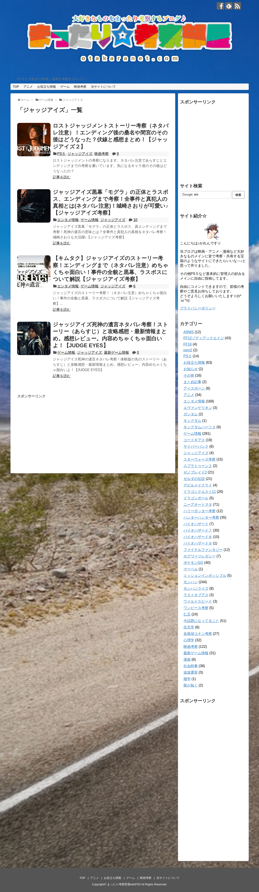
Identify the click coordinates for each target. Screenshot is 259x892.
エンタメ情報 (68, 220)
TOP (16, 86)
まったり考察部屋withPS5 (124, 884)
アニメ (28, 86)
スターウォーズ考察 (200, 459)
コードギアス (194, 440)
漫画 (187, 659)
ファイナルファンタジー (203, 550)
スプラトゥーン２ (198, 466)
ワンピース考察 (196, 608)
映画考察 (80, 86)
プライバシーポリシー (198, 308)
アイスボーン (194, 388)
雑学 (187, 679)
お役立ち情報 (46, 86)
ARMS (189, 332)
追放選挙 (191, 672)
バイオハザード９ (198, 543)
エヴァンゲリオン (198, 408)
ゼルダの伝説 (194, 479)
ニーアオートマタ (198, 504)
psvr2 (188, 350)
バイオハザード (196, 524)
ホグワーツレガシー (200, 556)
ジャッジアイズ (79, 154)
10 (135, 220)
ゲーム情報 (89, 220)
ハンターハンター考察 (201, 517)
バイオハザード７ (198, 530)
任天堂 (189, 627)
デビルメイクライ (198, 485)
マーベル (191, 569)
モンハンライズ (196, 588)
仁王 (187, 614)
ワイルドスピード (198, 601)
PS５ (61, 154)
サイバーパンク (196, 446)
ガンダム (191, 414)
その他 (189, 375)
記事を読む (62, 177)
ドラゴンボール (196, 498)
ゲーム (65, 86)
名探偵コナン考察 (198, 634)
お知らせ (191, 369)
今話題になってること (201, 621)
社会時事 (191, 666)
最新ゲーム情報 (116, 352)
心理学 (189, 640)
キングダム (192, 421)
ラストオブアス (196, 595)
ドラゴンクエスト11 (200, 492)
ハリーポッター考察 (200, 511)
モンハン (191, 582)
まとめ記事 (192, 382)
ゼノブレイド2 (195, 472)
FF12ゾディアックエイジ (204, 338)
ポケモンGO (193, 563)
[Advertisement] (54, 430)
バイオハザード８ (198, 537)
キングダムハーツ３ (200, 427)
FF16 (188, 344)
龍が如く (191, 685)
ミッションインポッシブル (205, 575)
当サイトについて (103, 86)
